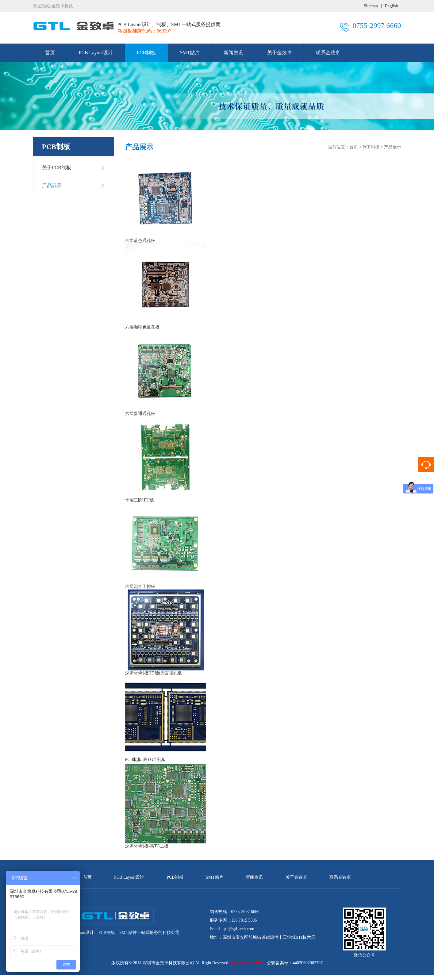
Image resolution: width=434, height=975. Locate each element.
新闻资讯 (233, 52)
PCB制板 (146, 52)
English (391, 6)
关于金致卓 (279, 52)
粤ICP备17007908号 (246, 963)
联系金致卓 (328, 52)
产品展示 (73, 185)
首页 (50, 52)
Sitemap (371, 6)
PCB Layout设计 (96, 52)
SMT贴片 (190, 52)
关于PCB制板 (73, 168)
